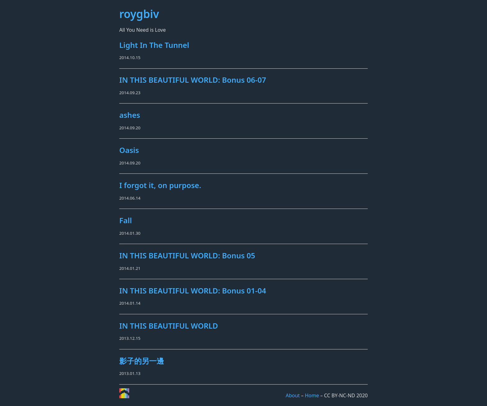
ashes (129, 115)
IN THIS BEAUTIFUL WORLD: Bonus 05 (187, 255)
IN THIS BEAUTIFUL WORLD (168, 326)
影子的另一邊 (141, 361)
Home (312, 395)
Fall (125, 220)
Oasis (129, 150)
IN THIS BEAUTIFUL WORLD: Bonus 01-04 (192, 290)
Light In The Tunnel (154, 45)
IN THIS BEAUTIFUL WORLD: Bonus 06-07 (192, 80)
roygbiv (139, 13)
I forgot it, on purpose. (160, 185)
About (293, 395)
